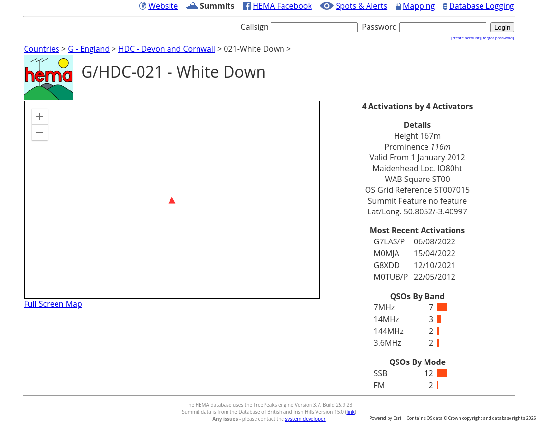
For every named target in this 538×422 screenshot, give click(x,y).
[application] (172, 199)
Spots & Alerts (362, 5)
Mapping (419, 5)
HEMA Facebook (282, 5)
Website (163, 5)
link (350, 411)
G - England (89, 48)
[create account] (466, 37)
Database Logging (481, 5)
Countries (41, 48)
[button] (40, 116)
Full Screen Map (53, 304)
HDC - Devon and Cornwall (166, 48)
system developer (305, 418)
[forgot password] (497, 37)
